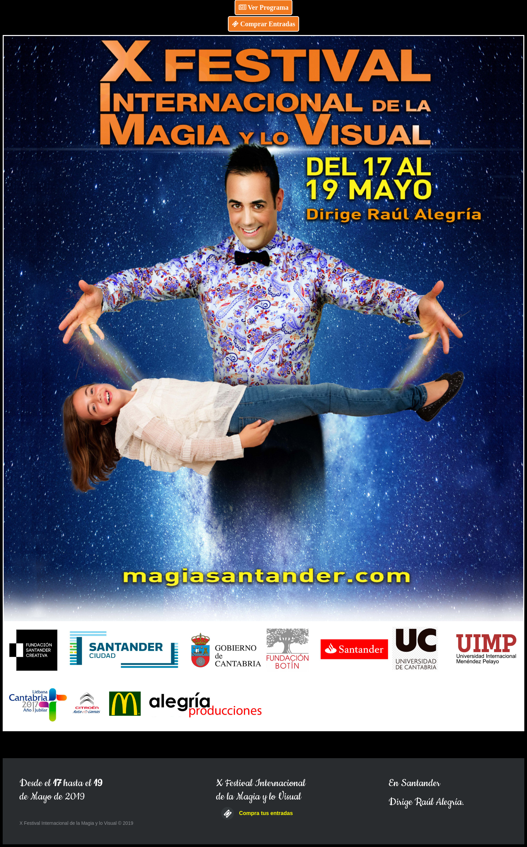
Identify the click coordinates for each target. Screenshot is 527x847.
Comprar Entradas (263, 24)
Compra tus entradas (266, 813)
